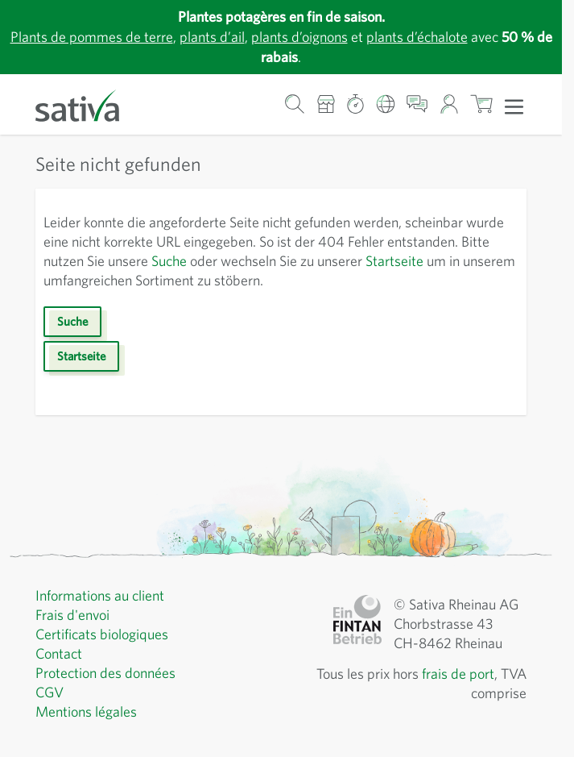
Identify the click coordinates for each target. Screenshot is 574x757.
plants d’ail (212, 36)
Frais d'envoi (72, 614)
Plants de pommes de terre (91, 36)
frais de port (458, 673)
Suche (169, 260)
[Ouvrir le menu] (514, 105)
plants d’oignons (299, 36)
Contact (58, 653)
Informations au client (99, 595)
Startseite (394, 260)
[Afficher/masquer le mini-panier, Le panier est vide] (482, 104)
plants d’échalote (417, 36)
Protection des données (105, 672)
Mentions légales (86, 711)
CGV (49, 692)
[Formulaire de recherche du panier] (295, 104)
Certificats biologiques (101, 634)
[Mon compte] (448, 104)
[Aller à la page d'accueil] (87, 104)
